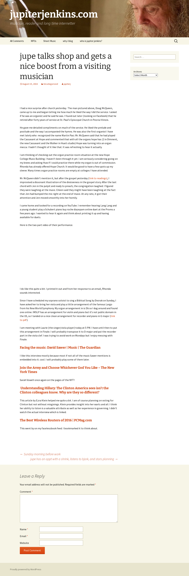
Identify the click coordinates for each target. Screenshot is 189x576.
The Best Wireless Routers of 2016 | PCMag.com (56, 420)
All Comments (17, 41)
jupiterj (67, 83)
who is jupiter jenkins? (91, 41)
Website (24, 543)
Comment (26, 491)
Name (24, 529)
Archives (137, 71)
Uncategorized (51, 83)
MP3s (33, 41)
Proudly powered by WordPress (25, 569)
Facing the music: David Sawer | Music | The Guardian (60, 347)
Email (24, 536)
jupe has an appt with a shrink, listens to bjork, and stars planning (74, 459)
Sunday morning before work (40, 454)
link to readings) (98, 178)
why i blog (68, 41)
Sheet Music (49, 41)
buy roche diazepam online (77, 209)
